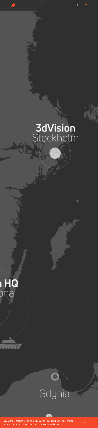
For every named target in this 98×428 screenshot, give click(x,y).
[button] (63, 424)
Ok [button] (85, 423)
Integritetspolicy (55, 424)
